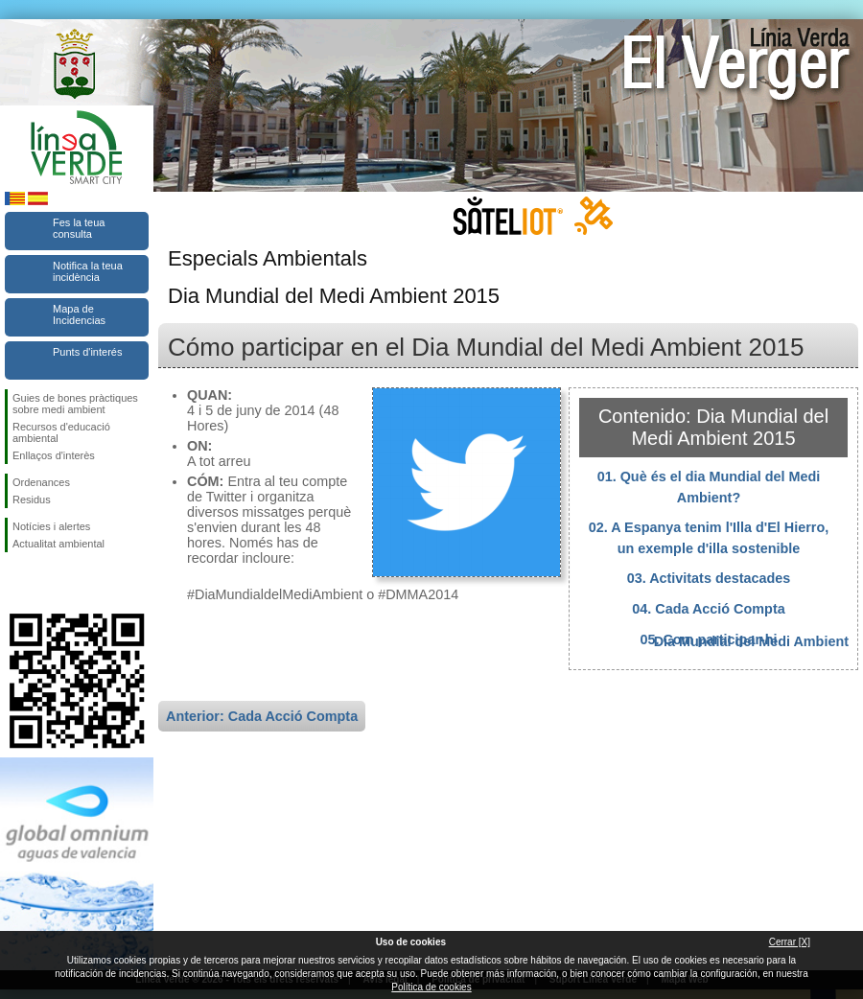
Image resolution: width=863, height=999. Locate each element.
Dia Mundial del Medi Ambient (751, 641)
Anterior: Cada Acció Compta (262, 716)
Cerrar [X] (789, 942)
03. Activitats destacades (709, 578)
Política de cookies (431, 987)
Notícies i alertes (51, 526)
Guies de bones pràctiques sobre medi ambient (75, 403)
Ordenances (41, 482)
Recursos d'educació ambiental (61, 432)
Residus (31, 499)
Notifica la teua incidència (88, 271)
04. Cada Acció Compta (708, 608)
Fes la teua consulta (79, 228)
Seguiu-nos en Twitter (47, 582)
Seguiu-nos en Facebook (16, 582)
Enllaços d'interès (53, 455)
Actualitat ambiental (58, 543)
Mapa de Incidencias (79, 314)
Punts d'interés (87, 352)
